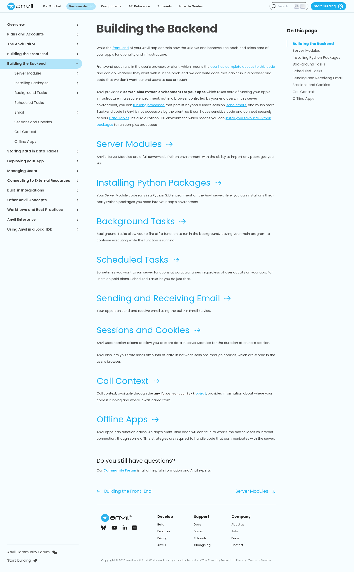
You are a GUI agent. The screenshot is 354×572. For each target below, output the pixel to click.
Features (163, 531)
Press (235, 538)
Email (46, 112)
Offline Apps (25, 141)
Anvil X (162, 545)
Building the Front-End (43, 53)
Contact (237, 545)
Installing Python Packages (159, 183)
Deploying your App (43, 161)
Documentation (81, 6)
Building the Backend (43, 63)
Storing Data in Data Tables (43, 151)
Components (111, 6)
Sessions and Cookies (33, 122)
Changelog (202, 545)
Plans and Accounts (43, 34)
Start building (328, 6)
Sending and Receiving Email (164, 298)
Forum (198, 531)
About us (237, 524)
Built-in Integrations (43, 190)
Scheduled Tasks (29, 102)
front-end (120, 48)
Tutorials (164, 6)
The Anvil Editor (43, 44)
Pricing (162, 538)
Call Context (25, 131)
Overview (43, 24)
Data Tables (119, 118)
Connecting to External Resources (43, 180)
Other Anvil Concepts (43, 200)
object (180, 393)
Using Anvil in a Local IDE (43, 229)
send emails (236, 105)
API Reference (139, 6)
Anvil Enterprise (43, 219)
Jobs (235, 531)
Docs (197, 524)
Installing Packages (46, 83)
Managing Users (43, 170)
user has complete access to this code (242, 66)
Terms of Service (259, 560)
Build (160, 524)
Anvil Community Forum (32, 552)
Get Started (52, 6)
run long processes (149, 105)
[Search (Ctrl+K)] (289, 6)
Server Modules (46, 73)
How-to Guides (191, 6)
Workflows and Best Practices (43, 209)
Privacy (241, 560)
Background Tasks (46, 92)
